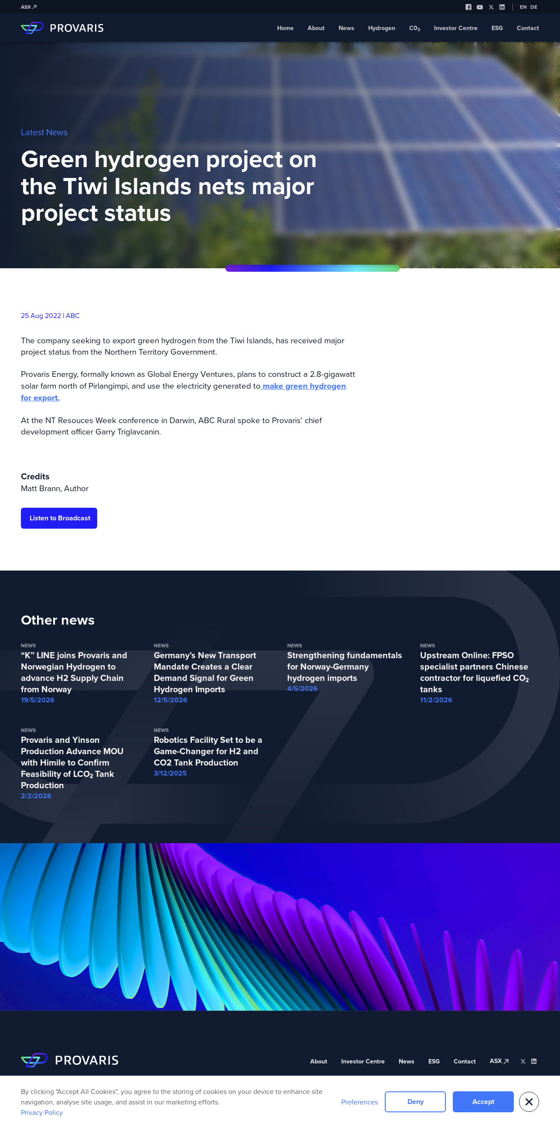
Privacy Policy (42, 1112)
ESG (497, 28)
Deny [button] (415, 1102)
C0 (414, 28)
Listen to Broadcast (60, 518)
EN (523, 7)
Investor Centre (456, 28)
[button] (529, 1102)
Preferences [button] (359, 1102)
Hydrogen (381, 28)
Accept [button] (483, 1102)
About (316, 28)
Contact (528, 28)
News (346, 28)
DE (533, 7)
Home (285, 28)
